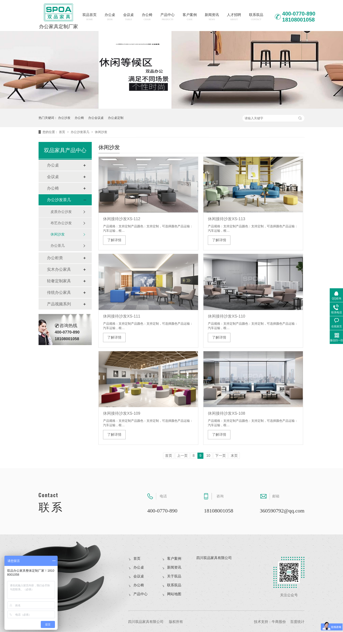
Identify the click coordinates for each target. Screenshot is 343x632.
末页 (234, 455)
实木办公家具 (59, 269)
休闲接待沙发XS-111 (121, 316)
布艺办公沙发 (61, 223)
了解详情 (114, 240)
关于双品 (174, 576)
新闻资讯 (212, 17)
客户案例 (190, 17)
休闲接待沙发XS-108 (226, 413)
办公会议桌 (96, 118)
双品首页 (89, 17)
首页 (62, 132)
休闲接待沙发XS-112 (121, 219)
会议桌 (128, 17)
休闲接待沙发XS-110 (226, 316)
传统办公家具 (59, 292)
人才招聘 (234, 17)
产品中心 (167, 17)
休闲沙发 (101, 132)
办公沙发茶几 (80, 132)
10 (208, 455)
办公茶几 (58, 245)
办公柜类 (55, 258)
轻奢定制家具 (59, 281)
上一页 (182, 455)
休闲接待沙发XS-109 (121, 413)
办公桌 (110, 17)
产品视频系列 (59, 304)
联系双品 (256, 17)
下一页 (220, 455)
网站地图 (174, 594)
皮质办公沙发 (61, 212)
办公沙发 (64, 118)
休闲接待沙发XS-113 (226, 219)
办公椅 (147, 17)
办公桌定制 (115, 118)
